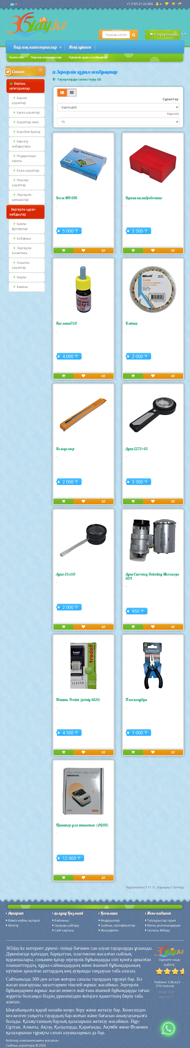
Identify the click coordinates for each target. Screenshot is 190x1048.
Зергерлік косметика (21, 250)
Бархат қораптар (19, 100)
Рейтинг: (161, 982)
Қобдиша (21, 238)
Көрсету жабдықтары (21, 143)
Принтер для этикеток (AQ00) (82, 825)
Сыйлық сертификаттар (118, 925)
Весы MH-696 (66, 198)
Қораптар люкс (25, 122)
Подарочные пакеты (24, 158)
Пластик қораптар (20, 182)
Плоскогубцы (136, 699)
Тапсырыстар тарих (161, 920)
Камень (20, 287)
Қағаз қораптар (26, 112)
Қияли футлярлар (20, 226)
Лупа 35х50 (65, 574)
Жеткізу (13, 925)
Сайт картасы (64, 930)
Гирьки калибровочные (143, 198)
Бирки (19, 277)
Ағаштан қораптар (20, 265)
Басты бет (16, 57)
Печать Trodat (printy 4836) (78, 699)
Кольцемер (65, 448)
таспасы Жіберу (158, 930)
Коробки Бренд (26, 132)
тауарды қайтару (66, 925)
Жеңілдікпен (80, 47)
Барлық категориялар (37, 47)
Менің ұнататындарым (163, 925)
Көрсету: (173, 114)
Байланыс (61, 920)
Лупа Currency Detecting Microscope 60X (152, 576)
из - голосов (169, 984)
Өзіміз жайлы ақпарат (24, 920)
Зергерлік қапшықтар (21, 197)
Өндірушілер (110, 920)
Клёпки (131, 323)
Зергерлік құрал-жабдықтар (88, 57)
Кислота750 (66, 323)
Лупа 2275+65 (136, 448)
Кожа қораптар (25, 170)
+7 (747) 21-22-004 (140, 4)
